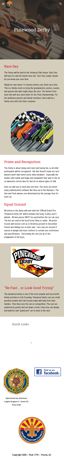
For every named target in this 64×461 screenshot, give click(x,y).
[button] (3, 4)
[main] (32, 29)
